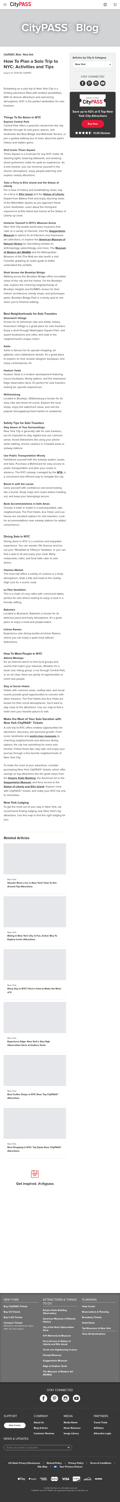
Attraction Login (102, 1433)
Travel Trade (100, 1422)
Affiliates (99, 1428)
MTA (59, 472)
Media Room (71, 1422)
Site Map (42, 1466)
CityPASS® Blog (12, 54)
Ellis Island (26, 194)
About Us (39, 1422)
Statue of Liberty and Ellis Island (24, 786)
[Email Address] (38, 1447)
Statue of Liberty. (53, 194)
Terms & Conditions (100, 1463)
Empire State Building (22, 778)
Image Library (71, 1433)
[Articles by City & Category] (93, 64)
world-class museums (43, 736)
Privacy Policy (76, 1463)
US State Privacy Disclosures (24, 1463)
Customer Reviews (44, 1433)
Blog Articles (41, 1428)
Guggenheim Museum (17, 782)
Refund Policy (54, 1463)
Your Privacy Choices (68, 1466)
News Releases (72, 1428)
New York (28, 54)
